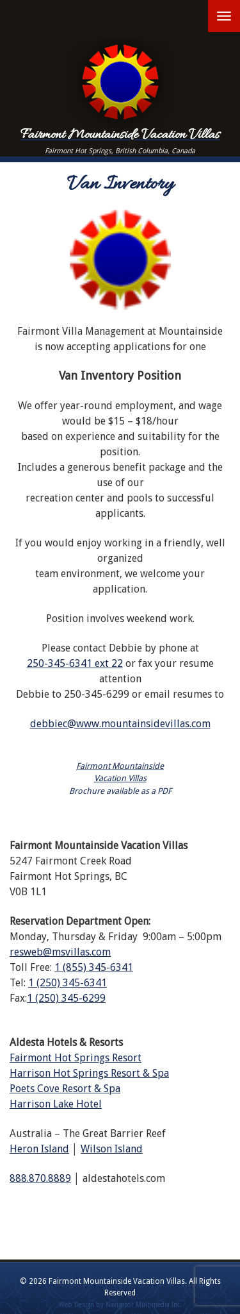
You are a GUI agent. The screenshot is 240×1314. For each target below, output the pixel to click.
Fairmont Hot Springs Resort (75, 1058)
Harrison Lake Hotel (56, 1104)
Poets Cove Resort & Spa (65, 1088)
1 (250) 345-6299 (66, 998)
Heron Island (39, 1149)
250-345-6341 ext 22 (75, 663)
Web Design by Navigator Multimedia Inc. (120, 1304)
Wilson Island (112, 1149)
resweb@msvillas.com (60, 952)
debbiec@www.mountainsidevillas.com (120, 724)
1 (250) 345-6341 (67, 983)
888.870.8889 (40, 1178)
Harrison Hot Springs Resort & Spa (89, 1073)
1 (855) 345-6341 (93, 967)
